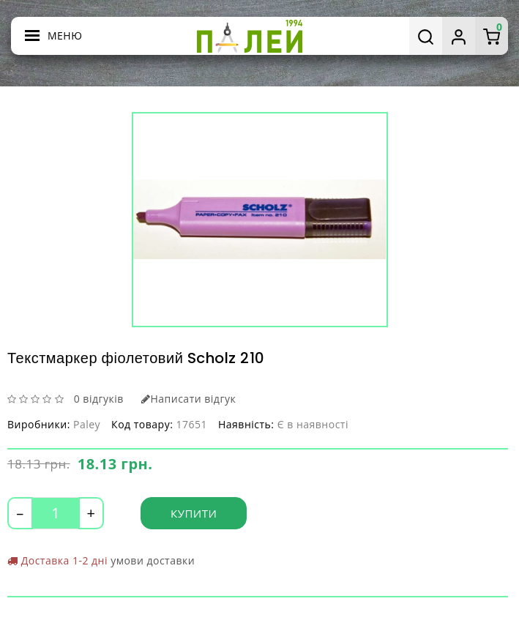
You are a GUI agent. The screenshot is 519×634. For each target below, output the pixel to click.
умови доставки (153, 560)
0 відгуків (99, 399)
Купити (194, 513)
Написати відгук (188, 399)
